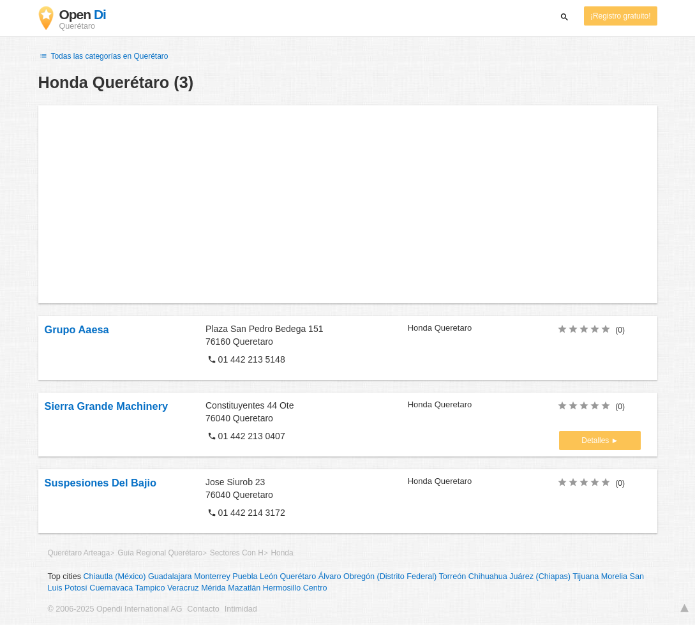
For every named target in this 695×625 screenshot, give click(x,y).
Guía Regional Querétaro (159, 552)
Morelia (614, 576)
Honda (282, 552)
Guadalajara (170, 576)
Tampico (150, 588)
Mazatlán (244, 588)
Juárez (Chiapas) (540, 576)
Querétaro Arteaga (79, 552)
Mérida (213, 588)
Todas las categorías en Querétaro (103, 56)
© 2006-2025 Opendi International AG (115, 609)
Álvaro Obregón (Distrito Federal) (377, 576)
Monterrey (212, 576)
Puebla (244, 576)
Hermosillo (282, 588)
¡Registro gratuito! (620, 15)
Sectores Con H (237, 552)
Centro (315, 588)
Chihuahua (487, 576)
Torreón (453, 576)
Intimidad (241, 609)
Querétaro (298, 576)
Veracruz (183, 588)
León (269, 576)
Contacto (203, 609)
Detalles (596, 440)
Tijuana (585, 576)
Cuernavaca (111, 588)
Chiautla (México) (115, 576)
